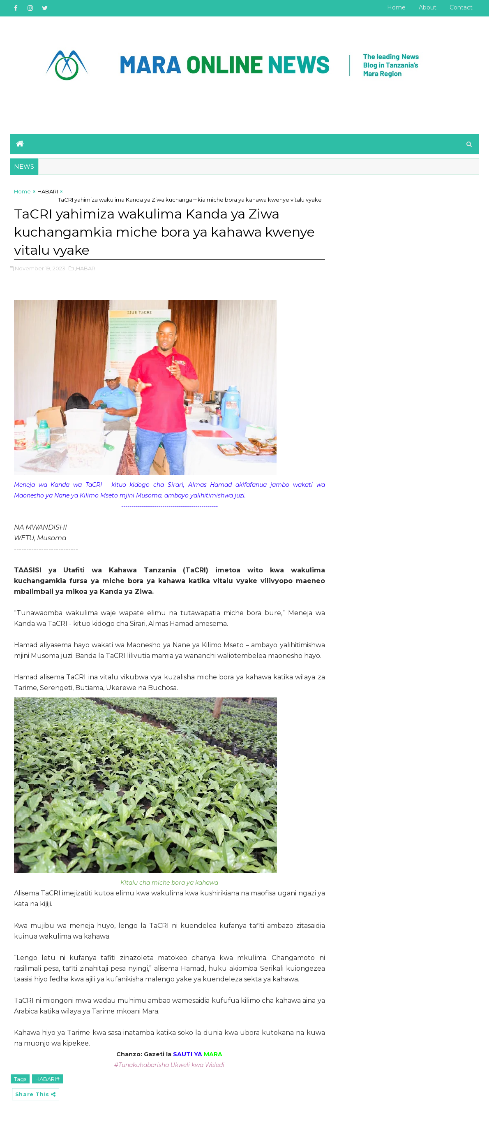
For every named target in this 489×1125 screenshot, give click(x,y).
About (427, 7)
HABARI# (47, 1079)
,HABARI (86, 268)
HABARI (47, 191)
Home (396, 7)
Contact (461, 7)
